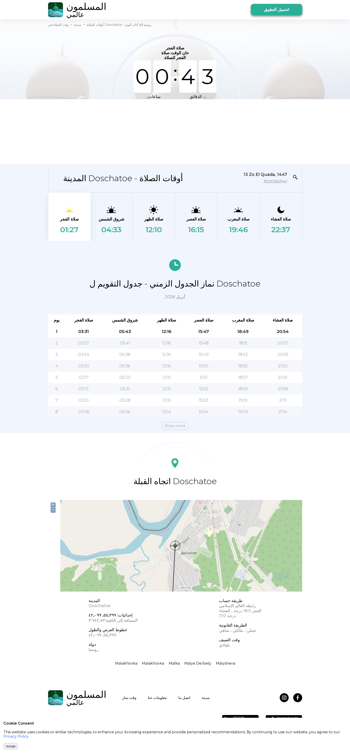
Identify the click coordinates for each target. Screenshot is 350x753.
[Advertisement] (175, 131)
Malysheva (225, 663)
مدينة (77, 25)
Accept (10, 746)
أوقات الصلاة (95, 25)
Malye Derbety (197, 663)
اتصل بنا (184, 698)
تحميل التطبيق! (276, 9)
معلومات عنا (157, 698)
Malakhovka (126, 663)
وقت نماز (129, 698)
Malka (174, 663)
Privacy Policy (16, 736)
